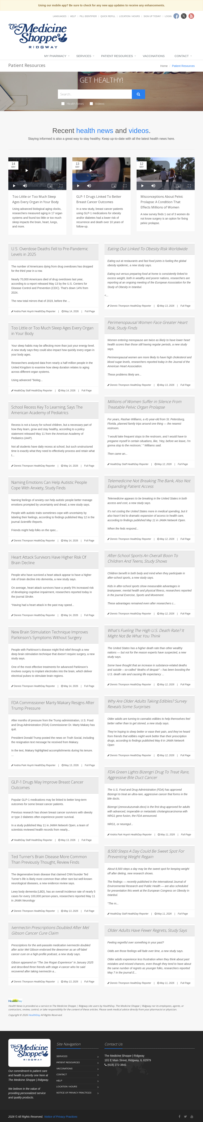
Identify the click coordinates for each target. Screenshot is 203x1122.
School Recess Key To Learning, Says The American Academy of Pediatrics (47, 409)
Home (164, 66)
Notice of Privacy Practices (73, 1093)
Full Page (90, 311)
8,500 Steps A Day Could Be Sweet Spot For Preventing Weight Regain (145, 853)
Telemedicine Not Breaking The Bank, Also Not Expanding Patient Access (148, 483)
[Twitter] (185, 1116)
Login (168, 16)
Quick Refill (108, 16)
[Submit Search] (138, 94)
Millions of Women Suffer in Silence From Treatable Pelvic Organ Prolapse (144, 404)
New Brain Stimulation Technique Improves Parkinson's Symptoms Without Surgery (49, 634)
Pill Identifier (88, 16)
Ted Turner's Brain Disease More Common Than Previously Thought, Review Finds (49, 859)
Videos (97, 104)
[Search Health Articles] (95, 94)
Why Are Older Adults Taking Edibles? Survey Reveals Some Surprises (147, 703)
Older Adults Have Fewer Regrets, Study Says (147, 930)
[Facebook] (179, 1116)
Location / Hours (129, 16)
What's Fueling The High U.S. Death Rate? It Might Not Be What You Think (145, 633)
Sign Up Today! (152, 16)
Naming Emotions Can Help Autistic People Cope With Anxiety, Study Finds (49, 485)
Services (83, 56)
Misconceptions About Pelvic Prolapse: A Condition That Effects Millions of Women (162, 201)
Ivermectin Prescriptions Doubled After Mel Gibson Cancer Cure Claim (50, 930)
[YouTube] (192, 1116)
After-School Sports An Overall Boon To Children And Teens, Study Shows (142, 558)
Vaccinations (154, 56)
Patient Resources (117, 56)
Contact (182, 56)
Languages (59, 16)
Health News (72, 104)
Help (73, 16)
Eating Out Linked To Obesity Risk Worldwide (147, 248)
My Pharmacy (55, 56)
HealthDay (34, 1015)
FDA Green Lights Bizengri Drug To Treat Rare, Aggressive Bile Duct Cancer (148, 774)
